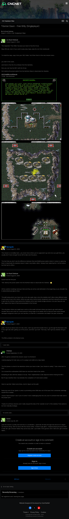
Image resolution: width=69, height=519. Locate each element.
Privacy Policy (34, 512)
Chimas (9, 351)
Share (16, 479)
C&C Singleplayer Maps (19, 33)
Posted (13, 42)
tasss (8, 419)
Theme (26, 512)
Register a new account (34, 455)
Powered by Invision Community (34, 516)
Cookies (43, 512)
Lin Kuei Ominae (8, 31)
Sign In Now (34, 468)
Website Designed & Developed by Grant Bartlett (34, 503)
